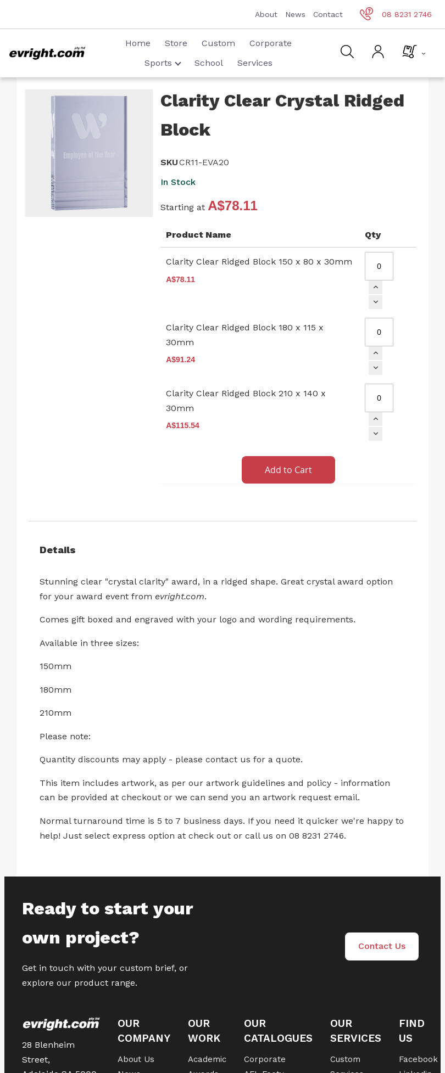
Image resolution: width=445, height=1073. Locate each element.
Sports (162, 63)
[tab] (222, 550)
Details (58, 549)
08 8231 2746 (396, 14)
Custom (218, 43)
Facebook (418, 1059)
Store (176, 43)
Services (254, 63)
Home (138, 43)
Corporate (270, 43)
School (208, 63)
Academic (207, 1059)
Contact (328, 14)
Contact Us (381, 946)
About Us (136, 1059)
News (295, 14)
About (266, 14)
